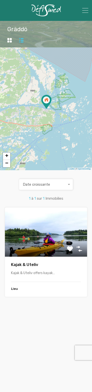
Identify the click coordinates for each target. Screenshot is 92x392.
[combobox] (46, 184)
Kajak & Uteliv (24, 264)
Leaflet (72, 169)
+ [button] (6, 156)
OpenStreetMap (84, 169)
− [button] (6, 163)
